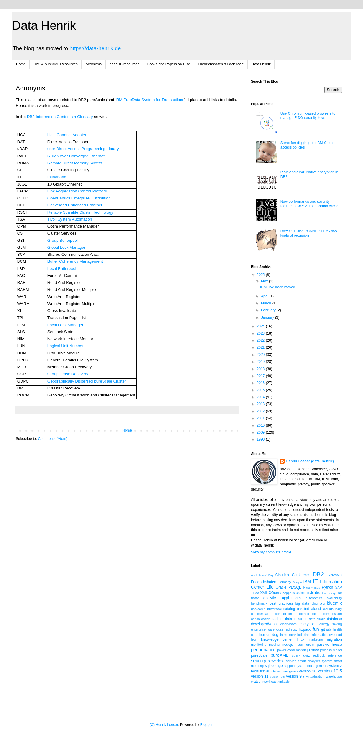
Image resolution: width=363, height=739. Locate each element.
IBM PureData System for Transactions (149, 99)
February (268, 310)
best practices (281, 603)
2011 (261, 418)
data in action (296, 619)
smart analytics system (315, 661)
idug (274, 634)
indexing (303, 634)
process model (331, 650)
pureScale (259, 655)
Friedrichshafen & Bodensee (221, 64)
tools (255, 671)
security (258, 660)
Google (297, 582)
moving (274, 644)
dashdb (277, 619)
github (326, 629)
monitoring (258, 644)
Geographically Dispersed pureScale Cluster (86, 381)
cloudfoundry (332, 609)
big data (302, 603)
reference (335, 655)
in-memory (288, 634)
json (254, 639)
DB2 (318, 574)
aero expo (330, 593)
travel (264, 671)
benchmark (259, 603)
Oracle (281, 587)
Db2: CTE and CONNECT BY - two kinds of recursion (308, 233)
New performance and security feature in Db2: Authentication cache (309, 203)
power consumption (291, 650)
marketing (316, 639)
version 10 (307, 671)
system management (311, 666)
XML (264, 593)
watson (257, 681)
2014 (261, 397)
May (265, 281)
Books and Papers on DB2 (168, 64)
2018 (261, 369)
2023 (261, 333)
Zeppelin (288, 593)
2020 (261, 355)
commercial (259, 614)
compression (332, 614)
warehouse (334, 676)
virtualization (315, 676)
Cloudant (282, 575)
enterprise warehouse (267, 629)
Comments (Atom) (52, 439)
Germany (284, 582)
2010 (261, 425)
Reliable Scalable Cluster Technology (80, 212)
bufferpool (274, 609)
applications (291, 598)
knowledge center (277, 639)
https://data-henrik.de (95, 48)
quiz (306, 655)
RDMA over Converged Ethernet (76, 156)
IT (315, 581)
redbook (319, 655)
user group (290, 671)
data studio (317, 619)
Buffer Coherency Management (75, 261)
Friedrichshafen (263, 582)
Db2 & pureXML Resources (56, 64)
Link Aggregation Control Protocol (77, 191)
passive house (329, 644)
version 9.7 (295, 676)
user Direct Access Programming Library (83, 148)
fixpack (305, 629)
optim (310, 644)
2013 (261, 404)
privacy (313, 650)
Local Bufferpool (61, 268)
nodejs (287, 644)
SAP (338, 587)
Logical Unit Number (65, 345)
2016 (261, 383)
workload (269, 681)
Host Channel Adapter (67, 135)
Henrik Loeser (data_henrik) (310, 461)
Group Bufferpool (62, 240)
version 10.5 (330, 670)
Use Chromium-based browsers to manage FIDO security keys (307, 115)
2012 (261, 411)
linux (300, 639)
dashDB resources (124, 64)
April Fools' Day (262, 575)
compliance (307, 614)
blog (315, 603)
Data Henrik (44, 25)
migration (334, 639)
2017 (261, 376)
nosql (300, 644)
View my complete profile (271, 552)
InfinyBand (56, 177)
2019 (261, 362)
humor (264, 634)
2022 (261, 340)
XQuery (275, 593)
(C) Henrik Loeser (163, 725)
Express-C (334, 575)
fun (316, 629)
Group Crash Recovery (67, 374)
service (291, 661)
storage (277, 666)
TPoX (255, 593)
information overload (326, 634)
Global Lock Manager (66, 247)
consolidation (260, 619)
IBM (307, 581)
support (289, 666)
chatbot (303, 609)
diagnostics (288, 624)
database (334, 619)
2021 (261, 347)
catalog (289, 609)
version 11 (259, 676)
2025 (261, 275)
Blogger (206, 725)
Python (327, 587)
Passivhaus (311, 587)
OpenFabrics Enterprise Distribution (79, 198)
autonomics (314, 598)
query (296, 655)
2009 (261, 432)
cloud (316, 608)
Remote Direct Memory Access (74, 163)
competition (283, 614)
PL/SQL (295, 587)
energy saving (330, 624)
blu (322, 603)
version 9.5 (277, 676)
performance (263, 649)
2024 (261, 326)
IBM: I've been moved (277, 287)
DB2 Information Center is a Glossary (60, 116)
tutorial (275, 671)
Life (270, 587)
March (266, 303)
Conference (301, 575)
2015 (261, 390)
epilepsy (292, 629)
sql (267, 666)
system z (334, 666)
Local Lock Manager (65, 325)
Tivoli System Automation (69, 219)
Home (21, 64)
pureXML (279, 655)
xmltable (284, 681)
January (268, 317)
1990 (261, 439)
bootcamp (258, 609)
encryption (307, 624)
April (265, 296)
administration (309, 592)
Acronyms (94, 64)
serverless (276, 661)
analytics (270, 598)
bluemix (334, 603)
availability (334, 598)
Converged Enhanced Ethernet (74, 205)
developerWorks (264, 624)
